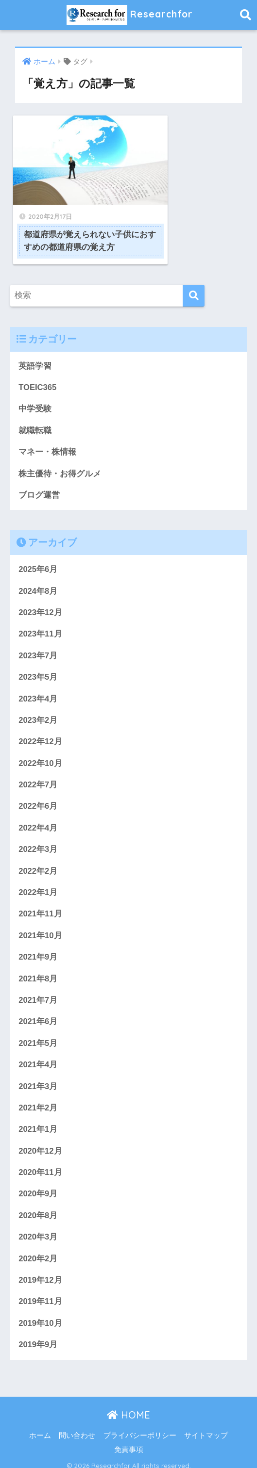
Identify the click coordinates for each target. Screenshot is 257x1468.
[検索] (194, 281)
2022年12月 (40, 729)
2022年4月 (38, 816)
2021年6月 (38, 1011)
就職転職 (34, 416)
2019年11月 (40, 1293)
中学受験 (34, 395)
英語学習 (34, 351)
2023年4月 (38, 686)
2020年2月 (38, 1250)
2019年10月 (40, 1315)
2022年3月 (38, 838)
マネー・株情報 (47, 438)
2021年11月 (40, 903)
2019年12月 (40, 1271)
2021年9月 (38, 946)
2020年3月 (38, 1228)
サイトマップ (206, 1428)
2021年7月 (38, 990)
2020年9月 (38, 1185)
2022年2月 (38, 859)
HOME (128, 1407)
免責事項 (128, 1442)
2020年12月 (40, 1141)
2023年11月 (40, 621)
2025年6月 (38, 556)
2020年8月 (38, 1206)
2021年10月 (40, 925)
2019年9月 (38, 1336)
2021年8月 (38, 968)
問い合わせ (77, 1428)
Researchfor (130, 15)
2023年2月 (38, 708)
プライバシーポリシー (139, 1428)
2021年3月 (38, 1076)
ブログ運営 (39, 481)
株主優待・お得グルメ (59, 460)
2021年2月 (38, 1098)
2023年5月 (38, 664)
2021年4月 (38, 1055)
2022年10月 (40, 751)
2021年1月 (38, 1120)
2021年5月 (38, 1033)
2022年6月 (38, 794)
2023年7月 (38, 643)
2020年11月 (40, 1163)
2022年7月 (38, 773)
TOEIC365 (37, 373)
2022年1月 (38, 881)
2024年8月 (38, 578)
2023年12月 (40, 599)
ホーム (40, 1428)
